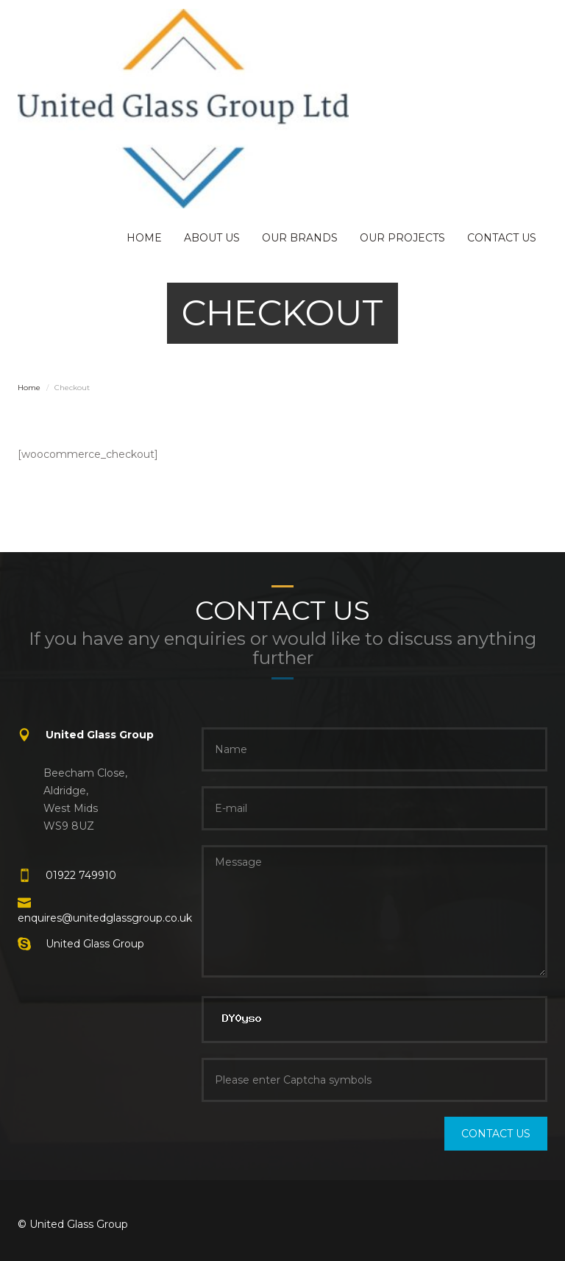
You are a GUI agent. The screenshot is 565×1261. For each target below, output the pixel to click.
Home (29, 387)
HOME (144, 237)
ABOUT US (212, 237)
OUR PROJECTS (402, 237)
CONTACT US (501, 237)
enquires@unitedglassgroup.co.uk (105, 918)
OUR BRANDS (300, 237)
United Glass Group (95, 943)
